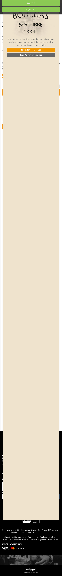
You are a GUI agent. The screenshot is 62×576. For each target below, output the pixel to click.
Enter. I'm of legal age (31, 50)
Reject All (31, 9)
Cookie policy (33, 537)
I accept (31, 3)
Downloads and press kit (18, 539)
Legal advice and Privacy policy (14, 537)
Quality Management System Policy (43, 539)
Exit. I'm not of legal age (31, 55)
